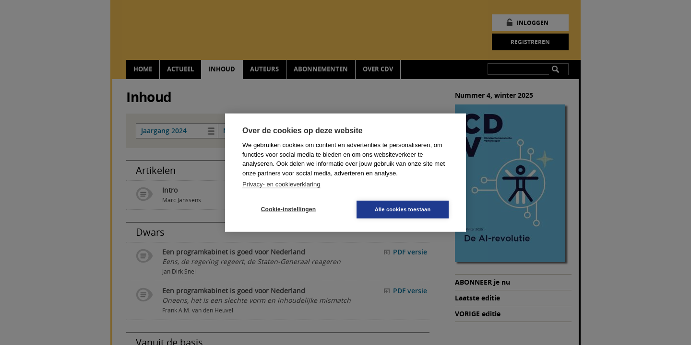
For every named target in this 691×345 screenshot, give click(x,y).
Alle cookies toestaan (403, 209)
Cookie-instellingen (288, 209)
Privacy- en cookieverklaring (281, 184)
